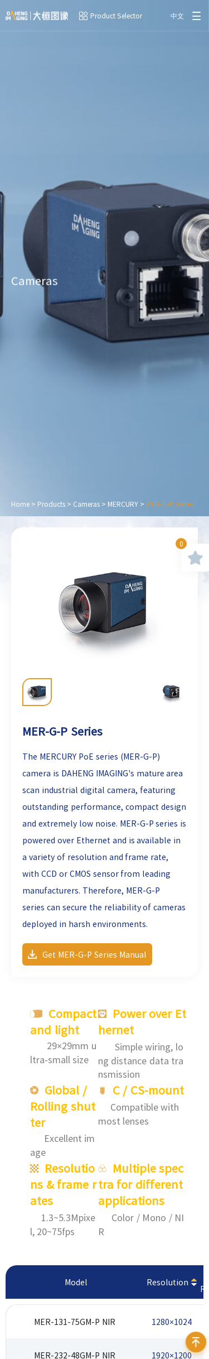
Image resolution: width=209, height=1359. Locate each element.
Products (51, 504)
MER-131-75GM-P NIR (74, 1321)
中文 (177, 16)
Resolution (167, 1282)
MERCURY (123, 504)
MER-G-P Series (169, 504)
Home (20, 504)
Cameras (86, 504)
